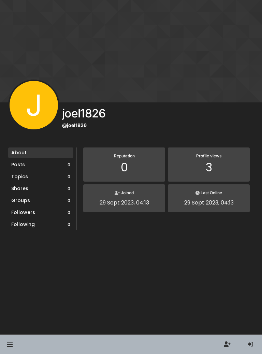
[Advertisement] (131, 286)
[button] (10, 344)
